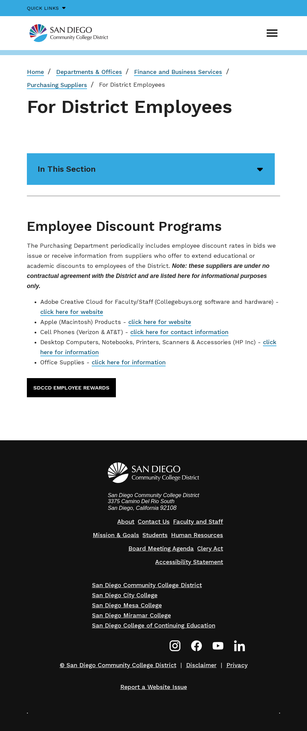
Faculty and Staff (198, 521)
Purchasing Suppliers (57, 85)
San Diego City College (125, 595)
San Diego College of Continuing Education (153, 625)
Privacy (237, 665)
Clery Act (210, 548)
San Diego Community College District (147, 585)
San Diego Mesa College (127, 605)
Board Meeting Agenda (161, 548)
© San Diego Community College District (118, 665)
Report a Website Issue (153, 687)
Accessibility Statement (189, 562)
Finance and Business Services (178, 72)
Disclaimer (201, 665)
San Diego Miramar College (131, 615)
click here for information (129, 362)
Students (155, 535)
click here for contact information (179, 332)
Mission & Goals (116, 535)
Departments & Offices (89, 72)
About (125, 521)
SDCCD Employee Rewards (71, 387)
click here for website (71, 312)
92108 (168, 507)
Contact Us (154, 521)
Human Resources (197, 535)
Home (35, 72)
